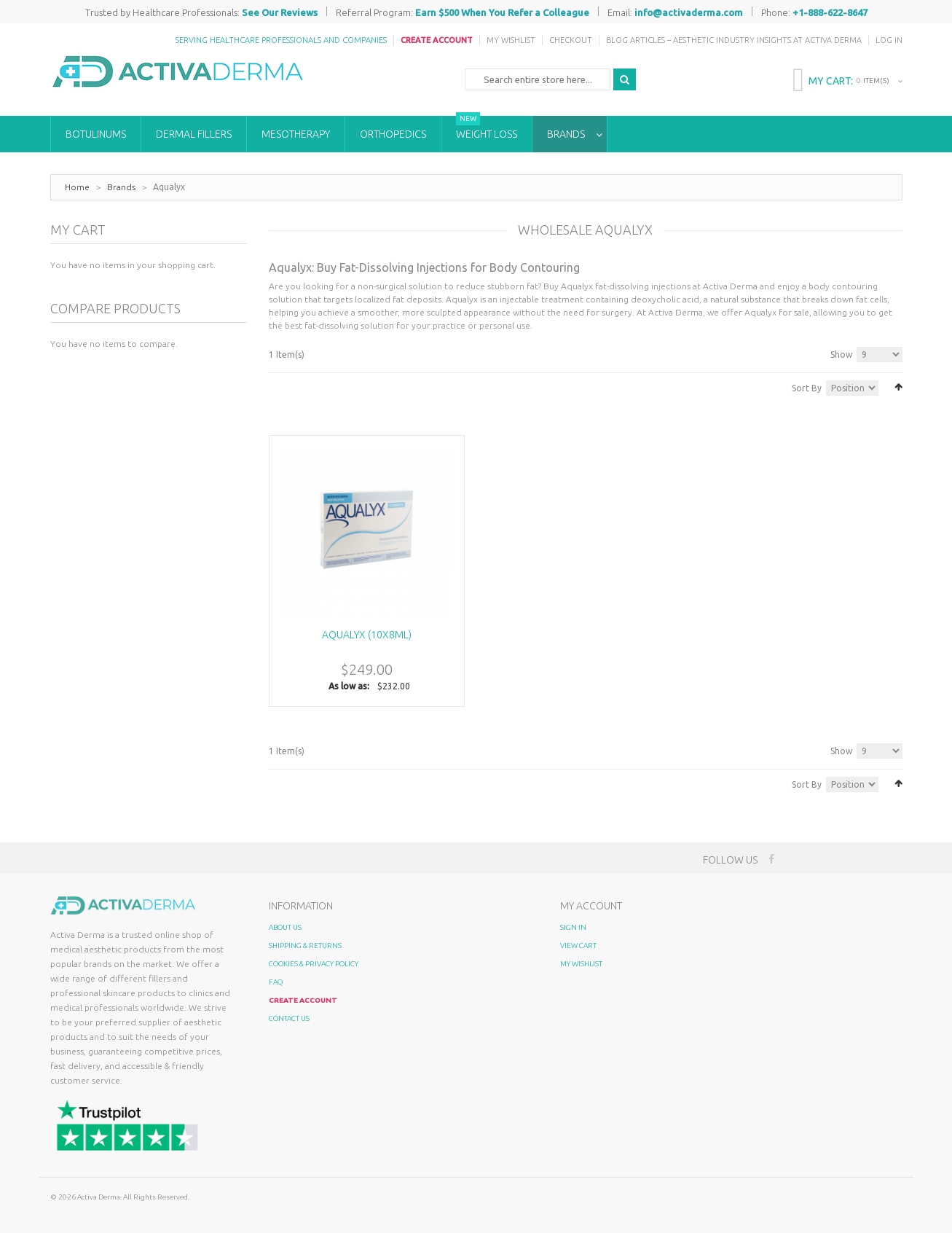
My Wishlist (511, 40)
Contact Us (289, 1018)
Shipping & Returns (305, 946)
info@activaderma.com (688, 12)
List (294, 386)
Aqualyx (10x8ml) (367, 635)
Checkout (570, 40)
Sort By (807, 388)
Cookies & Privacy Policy (313, 964)
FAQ (276, 982)
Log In (889, 40)
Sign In (573, 927)
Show (841, 354)
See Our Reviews (280, 12)
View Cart (578, 946)
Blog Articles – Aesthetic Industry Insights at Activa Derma (734, 40)
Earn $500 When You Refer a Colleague (502, 12)
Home (77, 187)
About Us (285, 927)
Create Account (437, 40)
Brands (121, 187)
